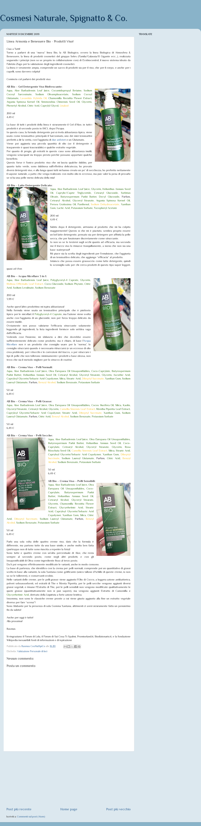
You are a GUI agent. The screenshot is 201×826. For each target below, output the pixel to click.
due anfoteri (59, 139)
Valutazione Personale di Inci (32, 651)
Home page (68, 809)
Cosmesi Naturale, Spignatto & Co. (63, 18)
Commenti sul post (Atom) (31, 816)
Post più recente (18, 809)
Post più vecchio (118, 809)
